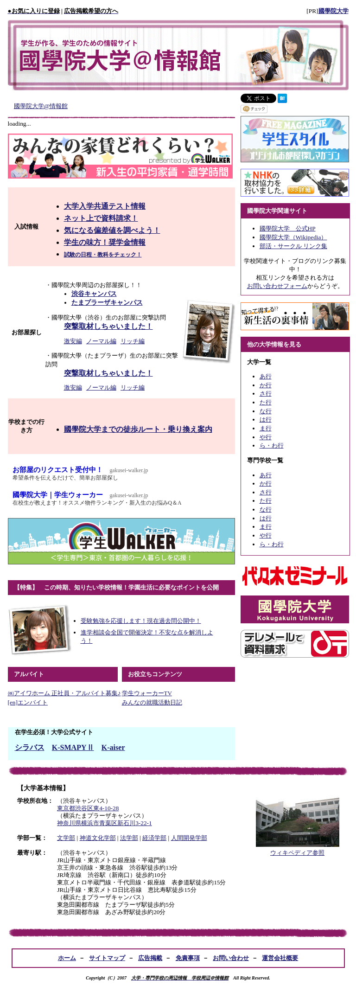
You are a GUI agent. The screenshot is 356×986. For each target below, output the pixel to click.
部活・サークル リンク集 (293, 246)
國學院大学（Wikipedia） (293, 237)
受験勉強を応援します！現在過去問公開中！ (141, 620)
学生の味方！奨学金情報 (105, 242)
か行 (266, 385)
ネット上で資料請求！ (101, 218)
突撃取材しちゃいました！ (108, 326)
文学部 (66, 837)
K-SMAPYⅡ (73, 747)
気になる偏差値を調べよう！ (112, 230)
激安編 (73, 341)
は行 (266, 419)
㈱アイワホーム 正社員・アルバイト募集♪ (64, 693)
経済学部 (154, 837)
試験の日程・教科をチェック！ (103, 254)
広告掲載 (150, 957)
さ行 (266, 393)
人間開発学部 (189, 837)
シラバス (29, 747)
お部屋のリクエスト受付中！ (124, 473)
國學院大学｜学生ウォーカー (124, 498)
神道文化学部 (98, 837)
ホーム (67, 957)
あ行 (266, 376)
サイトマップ (107, 957)
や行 (266, 437)
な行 (266, 411)
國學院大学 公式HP (288, 228)
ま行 (266, 428)
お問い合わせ (231, 957)
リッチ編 (133, 341)
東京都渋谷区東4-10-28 (88, 808)
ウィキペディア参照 (297, 852)
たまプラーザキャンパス (107, 302)
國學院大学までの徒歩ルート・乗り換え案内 (138, 429)
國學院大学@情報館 (41, 105)
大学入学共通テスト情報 (105, 206)
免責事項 (188, 957)
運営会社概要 (280, 957)
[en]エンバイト (28, 702)
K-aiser (113, 747)
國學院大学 (333, 10)
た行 (266, 402)
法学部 (129, 837)
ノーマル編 (101, 341)
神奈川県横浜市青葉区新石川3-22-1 (104, 823)
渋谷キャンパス (94, 293)
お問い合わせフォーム (277, 285)
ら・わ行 (272, 445)
